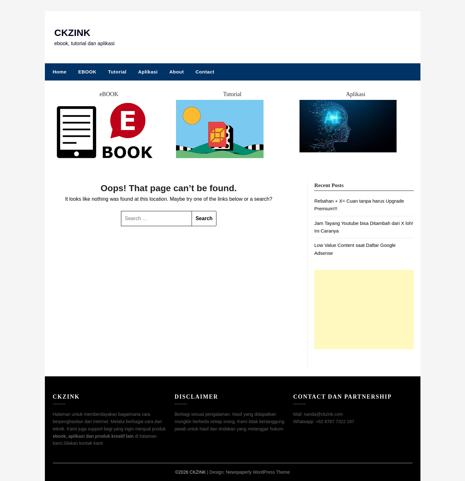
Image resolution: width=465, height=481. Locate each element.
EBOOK (87, 71)
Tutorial (117, 71)
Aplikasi (148, 71)
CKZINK (72, 32)
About (176, 71)
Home (60, 71)
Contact (204, 71)
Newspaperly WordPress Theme (258, 472)
